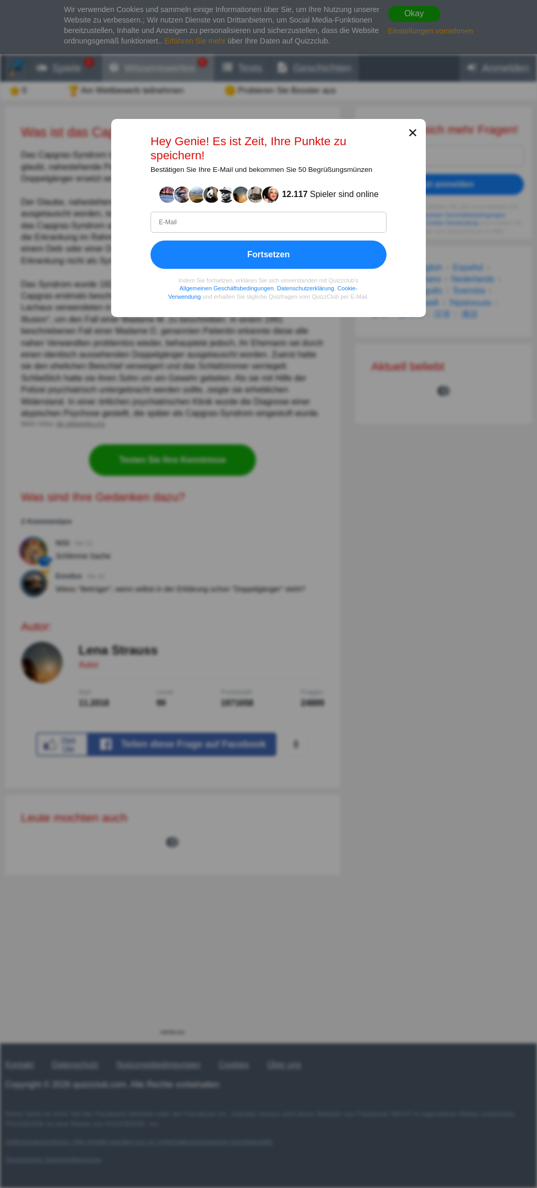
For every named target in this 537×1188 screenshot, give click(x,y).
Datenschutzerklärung (305, 288)
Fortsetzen (269, 253)
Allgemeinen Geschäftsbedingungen (226, 288)
